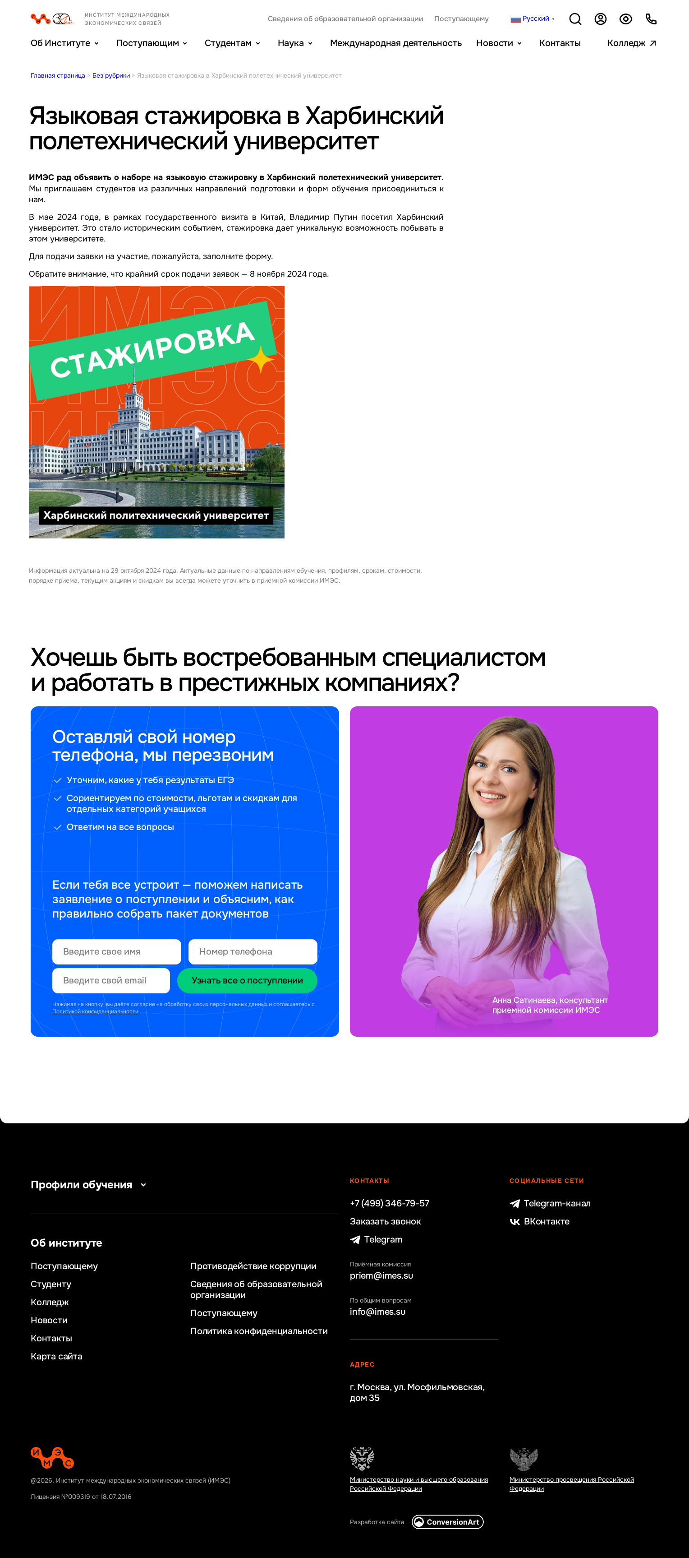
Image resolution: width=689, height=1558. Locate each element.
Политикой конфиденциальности (95, 1011)
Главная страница (58, 75)
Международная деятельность (396, 43)
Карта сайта (57, 1356)
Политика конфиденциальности (259, 1331)
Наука (291, 43)
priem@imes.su (381, 1276)
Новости (494, 43)
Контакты (559, 43)
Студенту (51, 1284)
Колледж (626, 43)
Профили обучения (91, 1185)
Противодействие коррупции (253, 1266)
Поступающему (461, 18)
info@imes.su (378, 1312)
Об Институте (60, 43)
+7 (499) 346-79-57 (389, 1203)
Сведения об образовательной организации (345, 18)
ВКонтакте (540, 1221)
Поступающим (147, 43)
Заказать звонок (385, 1221)
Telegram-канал (550, 1203)
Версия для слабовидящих (626, 19)
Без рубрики (111, 75)
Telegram (376, 1239)
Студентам (228, 43)
